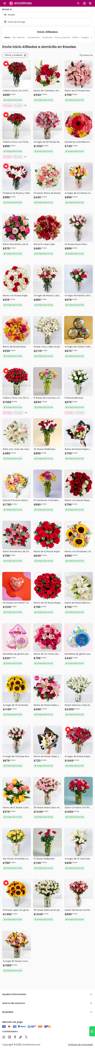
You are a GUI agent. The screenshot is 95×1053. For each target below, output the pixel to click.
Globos (75, 37)
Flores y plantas (62, 37)
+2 (25, 105)
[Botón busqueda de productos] (78, 3)
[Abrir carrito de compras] (90, 3)
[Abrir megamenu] (4, 3)
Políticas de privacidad (80, 1044)
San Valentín (18, 37)
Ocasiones (47, 37)
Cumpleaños (33, 37)
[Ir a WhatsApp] (92, 1031)
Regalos (85, 37)
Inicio (7, 37)
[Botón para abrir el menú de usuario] (84, 3)
